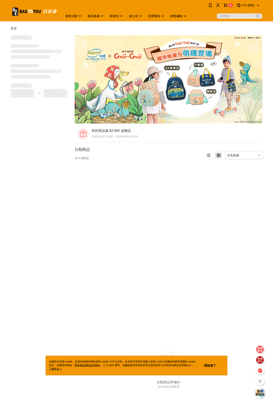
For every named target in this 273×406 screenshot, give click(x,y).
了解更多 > (55, 368)
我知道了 (210, 365)
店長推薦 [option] (233, 155)
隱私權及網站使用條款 (87, 365)
